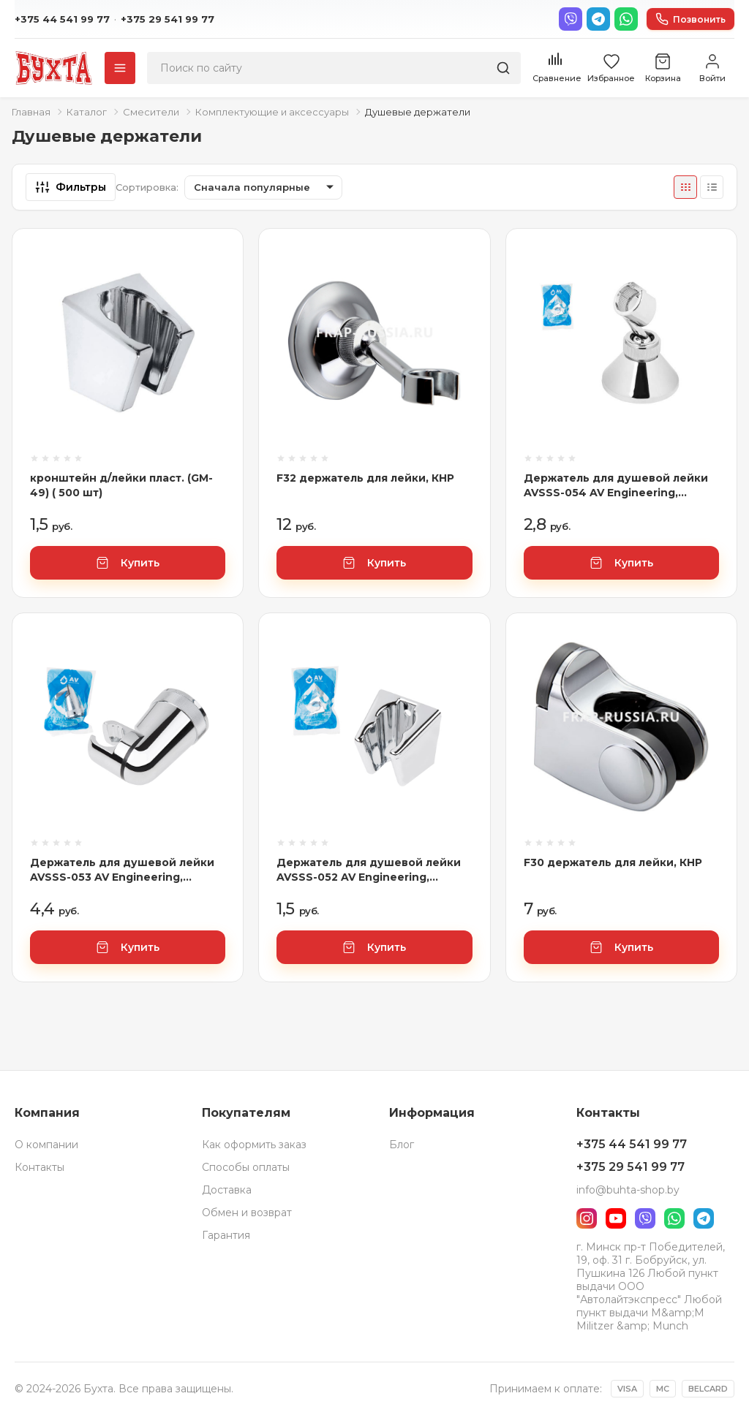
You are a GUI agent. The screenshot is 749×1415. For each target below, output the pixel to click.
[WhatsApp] (626, 19)
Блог (401, 1144)
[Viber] (570, 19)
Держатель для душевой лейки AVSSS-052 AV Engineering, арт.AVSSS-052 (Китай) (368, 870)
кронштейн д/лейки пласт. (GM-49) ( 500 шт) (121, 485)
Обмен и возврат (247, 1212)
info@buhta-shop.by (628, 1189)
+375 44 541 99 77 (62, 19)
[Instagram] (586, 1218)
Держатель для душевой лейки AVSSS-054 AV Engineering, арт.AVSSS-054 (616, 485)
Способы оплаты (246, 1167)
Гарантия (226, 1235)
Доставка (227, 1189)
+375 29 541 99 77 (167, 19)
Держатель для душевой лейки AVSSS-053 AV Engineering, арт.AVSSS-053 (122, 870)
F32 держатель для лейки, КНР (365, 478)
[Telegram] (598, 19)
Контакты (39, 1167)
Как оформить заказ (254, 1144)
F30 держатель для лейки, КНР (613, 862)
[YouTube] (616, 1218)
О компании (46, 1144)
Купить (127, 562)
